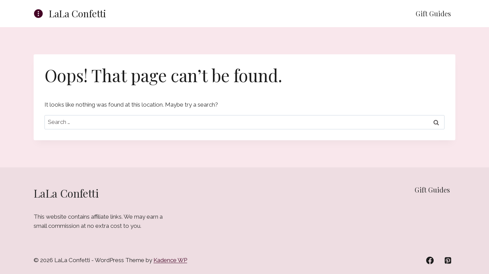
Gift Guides (433, 13)
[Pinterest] (447, 260)
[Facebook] (429, 260)
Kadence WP (170, 260)
